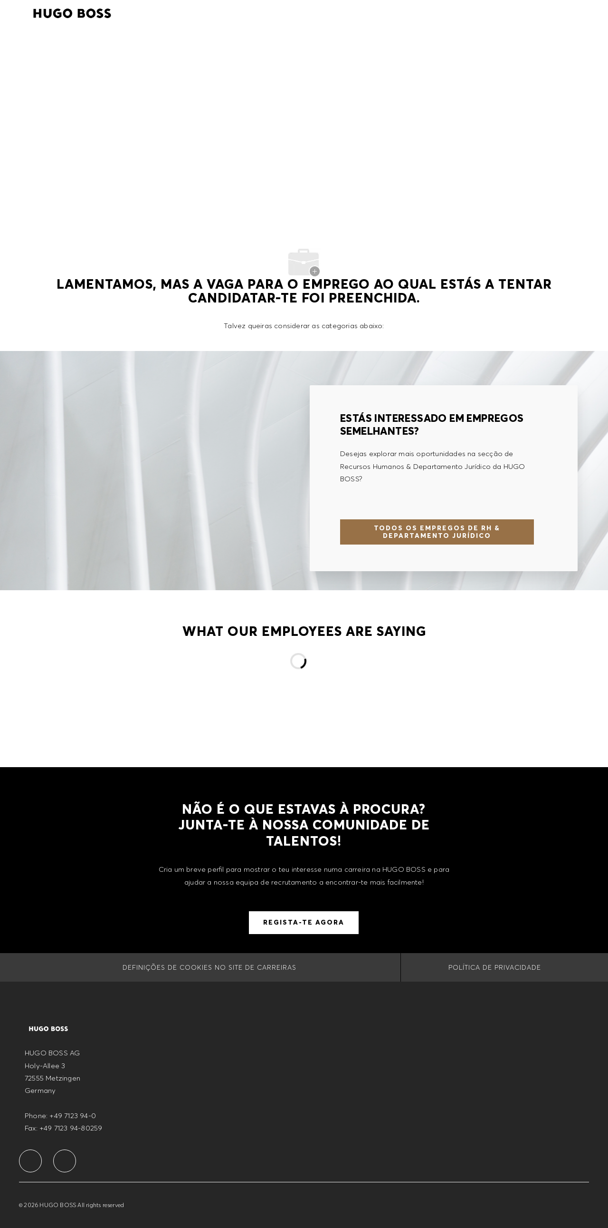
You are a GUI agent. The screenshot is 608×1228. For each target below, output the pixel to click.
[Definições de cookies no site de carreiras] (209, 967)
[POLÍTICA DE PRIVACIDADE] (495, 967)
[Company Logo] (72, 12)
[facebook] (30, 1161)
